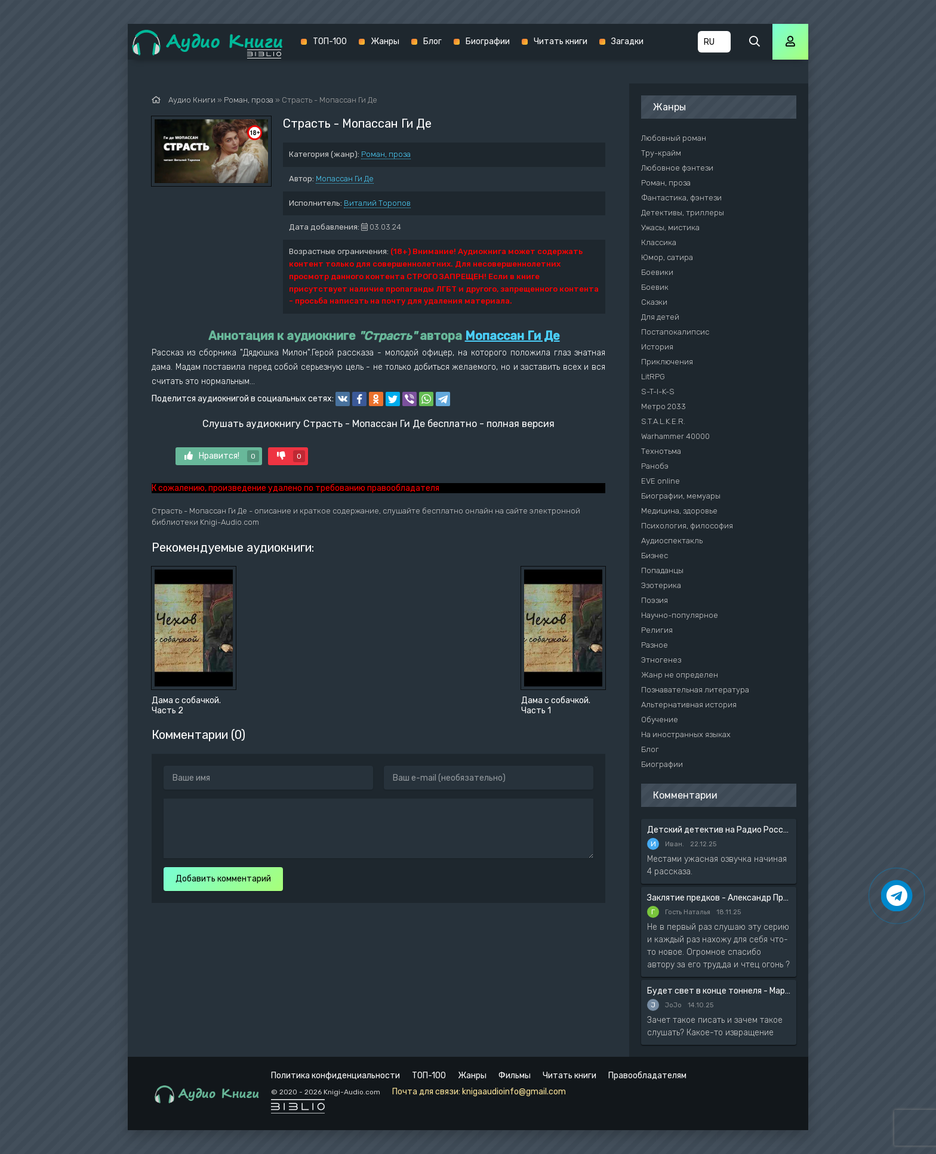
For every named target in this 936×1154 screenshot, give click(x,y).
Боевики (657, 272)
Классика (658, 242)
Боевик (655, 287)
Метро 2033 (663, 406)
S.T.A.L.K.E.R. (663, 421)
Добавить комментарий (223, 879)
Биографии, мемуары (681, 495)
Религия (657, 630)
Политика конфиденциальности (335, 1076)
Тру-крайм (661, 152)
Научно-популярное (679, 615)
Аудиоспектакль (672, 540)
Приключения (667, 361)
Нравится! (221, 456)
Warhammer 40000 (675, 436)
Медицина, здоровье (679, 510)
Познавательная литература (695, 689)
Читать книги (560, 41)
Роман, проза (386, 154)
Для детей (660, 317)
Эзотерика (661, 585)
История (657, 346)
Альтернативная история (689, 704)
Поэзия (654, 600)
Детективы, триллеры (682, 212)
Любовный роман (673, 138)
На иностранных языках (686, 734)
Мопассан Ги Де (345, 178)
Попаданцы (662, 570)
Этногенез (661, 659)
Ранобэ (655, 466)
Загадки (627, 41)
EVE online (660, 481)
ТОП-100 (330, 41)
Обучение (659, 719)
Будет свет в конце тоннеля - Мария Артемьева (718, 991)
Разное (654, 645)
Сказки (654, 302)
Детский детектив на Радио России (718, 830)
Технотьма (661, 451)
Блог (432, 41)
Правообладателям (647, 1076)
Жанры (385, 41)
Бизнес (654, 555)
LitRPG (653, 376)
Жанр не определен (679, 674)
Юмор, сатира (667, 257)
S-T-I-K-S (658, 391)
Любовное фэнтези (677, 167)
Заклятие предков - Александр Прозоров (718, 898)
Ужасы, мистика (670, 227)
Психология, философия (687, 525)
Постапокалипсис (675, 331)
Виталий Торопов (377, 203)
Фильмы (514, 1076)
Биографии (488, 41)
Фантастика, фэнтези (681, 197)
